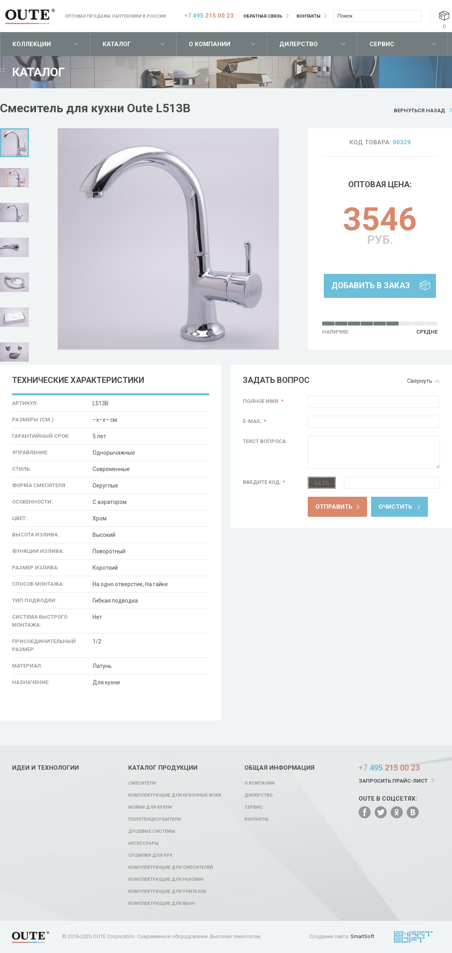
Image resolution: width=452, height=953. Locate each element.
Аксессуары (143, 843)
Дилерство (298, 44)
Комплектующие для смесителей (170, 867)
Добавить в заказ (370, 285)
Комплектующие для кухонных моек (174, 795)
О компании (209, 44)
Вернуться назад (419, 110)
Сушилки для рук (150, 855)
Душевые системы (151, 831)
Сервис (381, 44)
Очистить (395, 506)
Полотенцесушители (154, 819)
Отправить (334, 506)
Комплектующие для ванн (161, 903)
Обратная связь (262, 16)
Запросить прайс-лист (393, 781)
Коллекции (31, 44)
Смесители (142, 783)
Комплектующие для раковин (166, 879)
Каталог (117, 44)
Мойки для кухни (150, 807)
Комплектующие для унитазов (167, 891)
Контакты (309, 16)
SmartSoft (362, 936)
